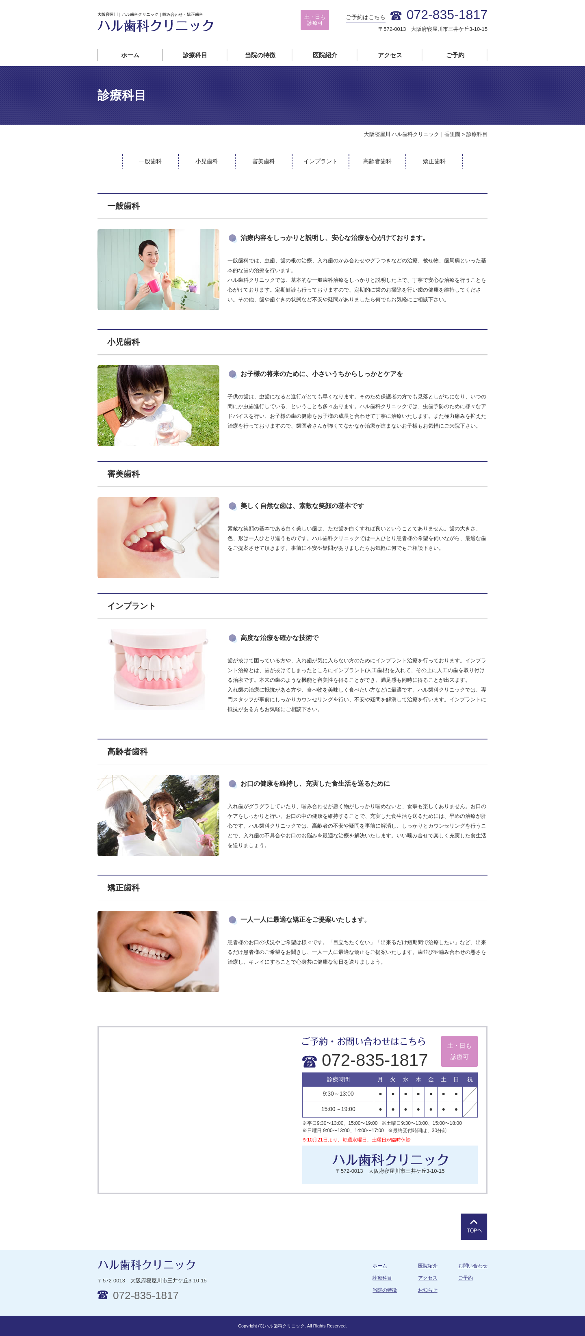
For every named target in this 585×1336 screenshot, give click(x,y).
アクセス (390, 55)
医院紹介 (325, 55)
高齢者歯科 (377, 161)
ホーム (130, 55)
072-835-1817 (365, 1060)
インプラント (320, 161)
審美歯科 (263, 161)
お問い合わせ (473, 1266)
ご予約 (455, 55)
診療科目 (195, 55)
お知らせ (428, 1290)
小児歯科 (206, 161)
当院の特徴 (260, 55)
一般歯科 (150, 161)
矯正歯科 (434, 161)
